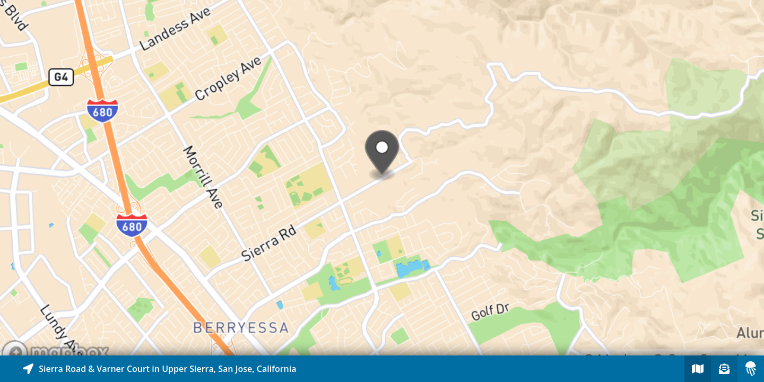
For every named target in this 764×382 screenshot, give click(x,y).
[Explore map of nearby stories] (382, 177)
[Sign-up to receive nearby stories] (724, 368)
